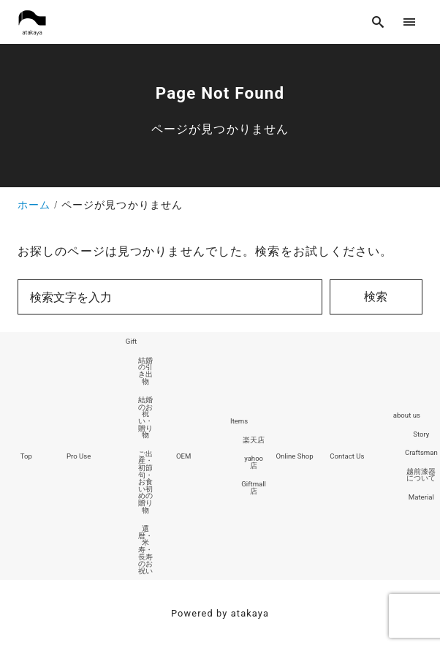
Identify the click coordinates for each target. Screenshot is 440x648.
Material (421, 497)
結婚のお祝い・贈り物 (145, 417)
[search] (378, 21)
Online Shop (294, 456)
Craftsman (421, 452)
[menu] (409, 21)
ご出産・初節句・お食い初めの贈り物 (145, 482)
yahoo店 (253, 462)
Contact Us (347, 456)
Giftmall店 (253, 487)
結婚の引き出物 (145, 370)
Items (239, 421)
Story (421, 434)
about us (406, 415)
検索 (375, 297)
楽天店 (254, 440)
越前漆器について (421, 475)
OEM (183, 456)
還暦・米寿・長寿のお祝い (145, 549)
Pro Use (79, 456)
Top (26, 456)
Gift (131, 341)
